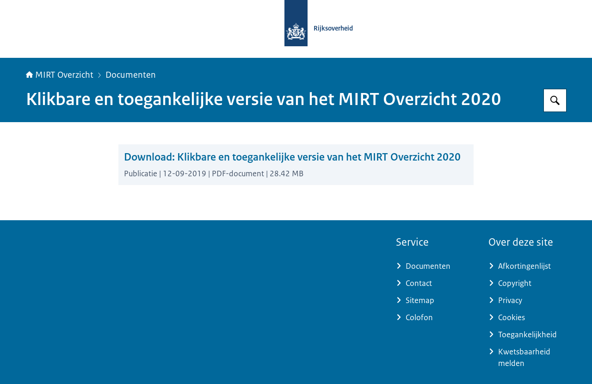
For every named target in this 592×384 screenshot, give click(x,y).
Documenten (130, 75)
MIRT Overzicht (59, 75)
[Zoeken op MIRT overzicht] (555, 100)
